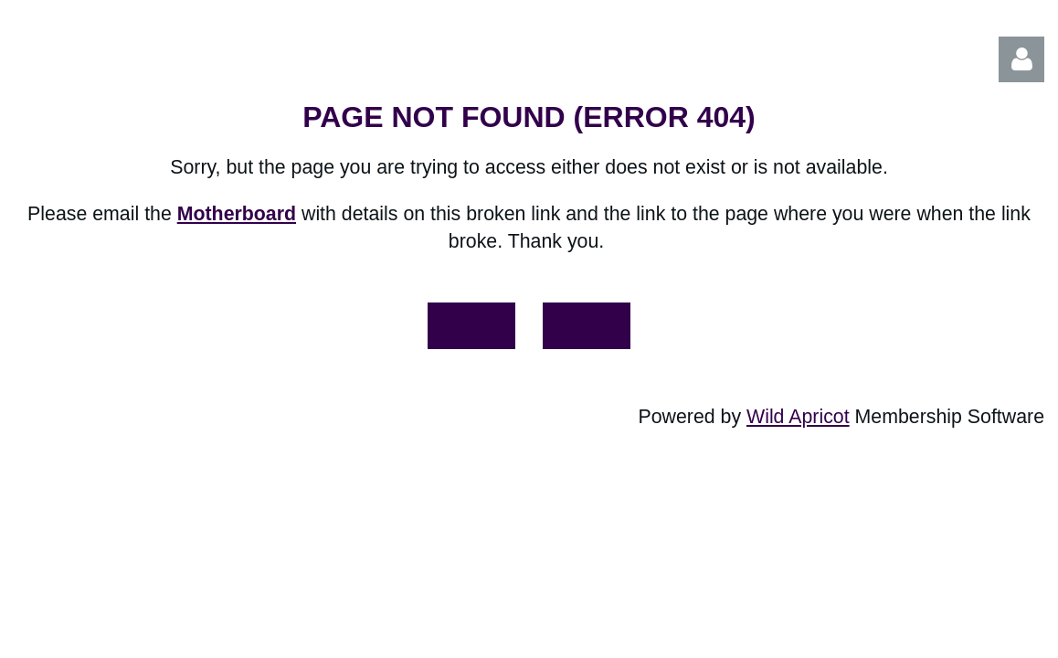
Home (471, 324)
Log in (1021, 59)
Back (586, 324)
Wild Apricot (798, 417)
